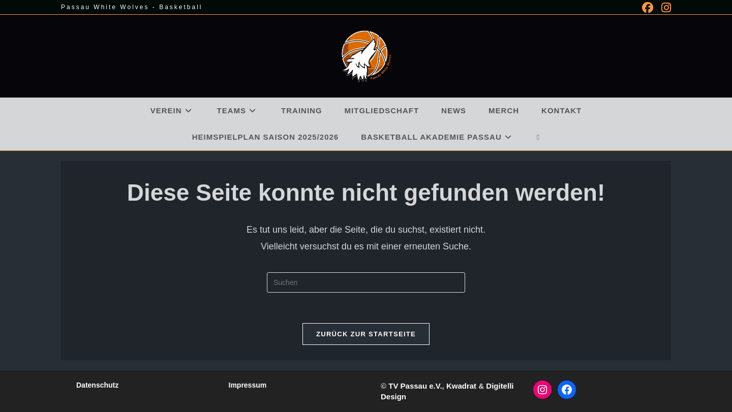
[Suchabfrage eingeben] (366, 282)
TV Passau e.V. (415, 386)
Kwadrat (461, 386)
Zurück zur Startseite (366, 334)
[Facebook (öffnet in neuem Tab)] (647, 7)
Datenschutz (97, 385)
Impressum (248, 385)
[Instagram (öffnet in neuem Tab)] (664, 7)
